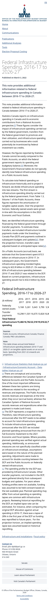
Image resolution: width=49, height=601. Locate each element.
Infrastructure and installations (17, 536)
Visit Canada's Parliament (24, 581)
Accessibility (24, 599)
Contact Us (7, 544)
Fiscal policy (39, 536)
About (5, 28)
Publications (8, 38)
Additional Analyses (11, 43)
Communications (10, 32)
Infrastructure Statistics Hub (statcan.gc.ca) (26, 364)
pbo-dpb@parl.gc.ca (16, 546)
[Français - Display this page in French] (44, 2)
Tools (4, 47)
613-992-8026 (14, 549)
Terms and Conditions (24, 596)
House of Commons (24, 569)
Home (5, 24)
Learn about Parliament (24, 575)
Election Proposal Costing (14, 51)
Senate (24, 563)
